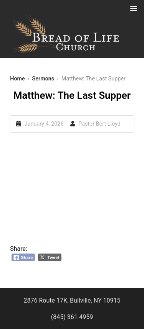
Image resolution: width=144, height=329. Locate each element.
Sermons (43, 78)
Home (17, 78)
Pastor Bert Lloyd (99, 124)
